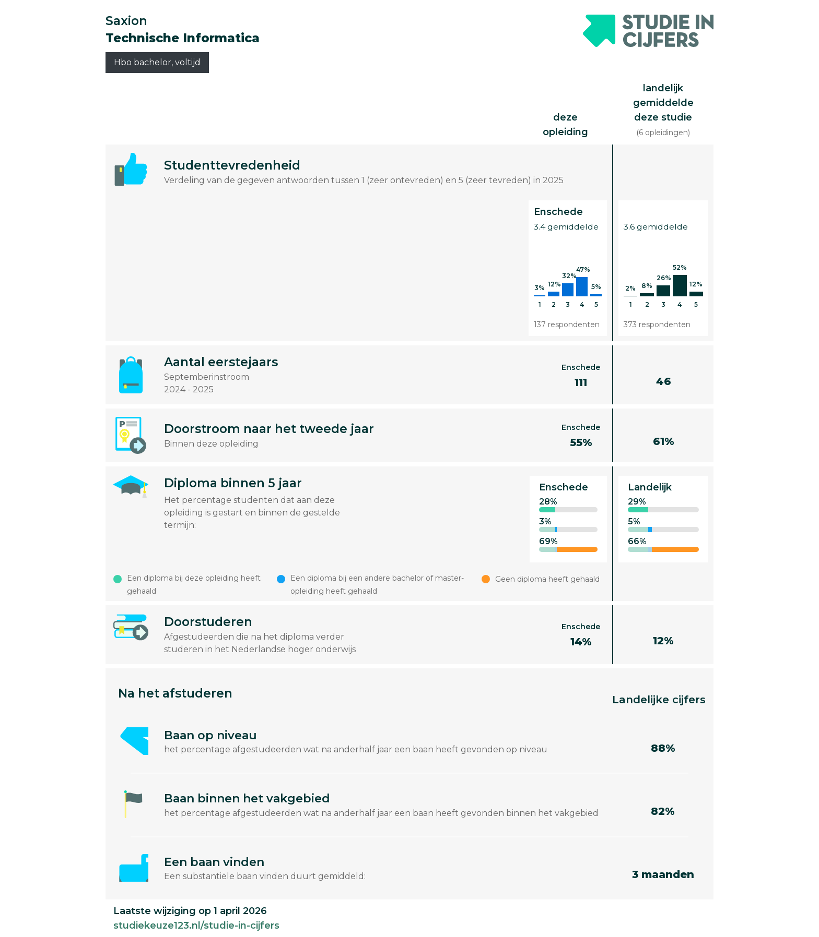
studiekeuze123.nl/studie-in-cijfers (196, 925)
